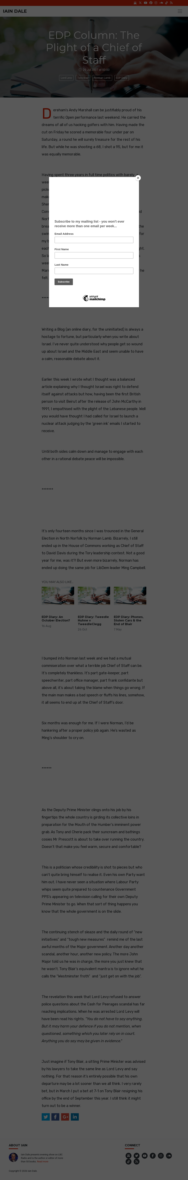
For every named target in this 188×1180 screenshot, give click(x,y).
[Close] (138, 178)
